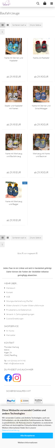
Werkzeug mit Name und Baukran (41, 154)
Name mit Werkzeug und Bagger (13, 202)
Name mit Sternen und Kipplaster (13, 59)
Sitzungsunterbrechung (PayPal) (19, 301)
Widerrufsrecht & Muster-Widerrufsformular (25, 305)
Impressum (10, 288)
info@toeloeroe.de (16, 363)
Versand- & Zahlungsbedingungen (20, 314)
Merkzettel (10, 335)
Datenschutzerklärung (10, 430)
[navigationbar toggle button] (51, 3)
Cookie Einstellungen (15, 318)
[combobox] (19, 25)
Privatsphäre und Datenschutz (18, 310)
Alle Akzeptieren (27, 435)
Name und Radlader (41, 58)
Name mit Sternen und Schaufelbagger (41, 107)
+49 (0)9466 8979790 (16, 361)
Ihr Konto (10, 331)
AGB (8, 297)
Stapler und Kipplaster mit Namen (14, 107)
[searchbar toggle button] (37, 3)
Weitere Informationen (27, 442)
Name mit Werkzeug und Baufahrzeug (13, 154)
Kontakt (9, 292)
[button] (2, 25)
